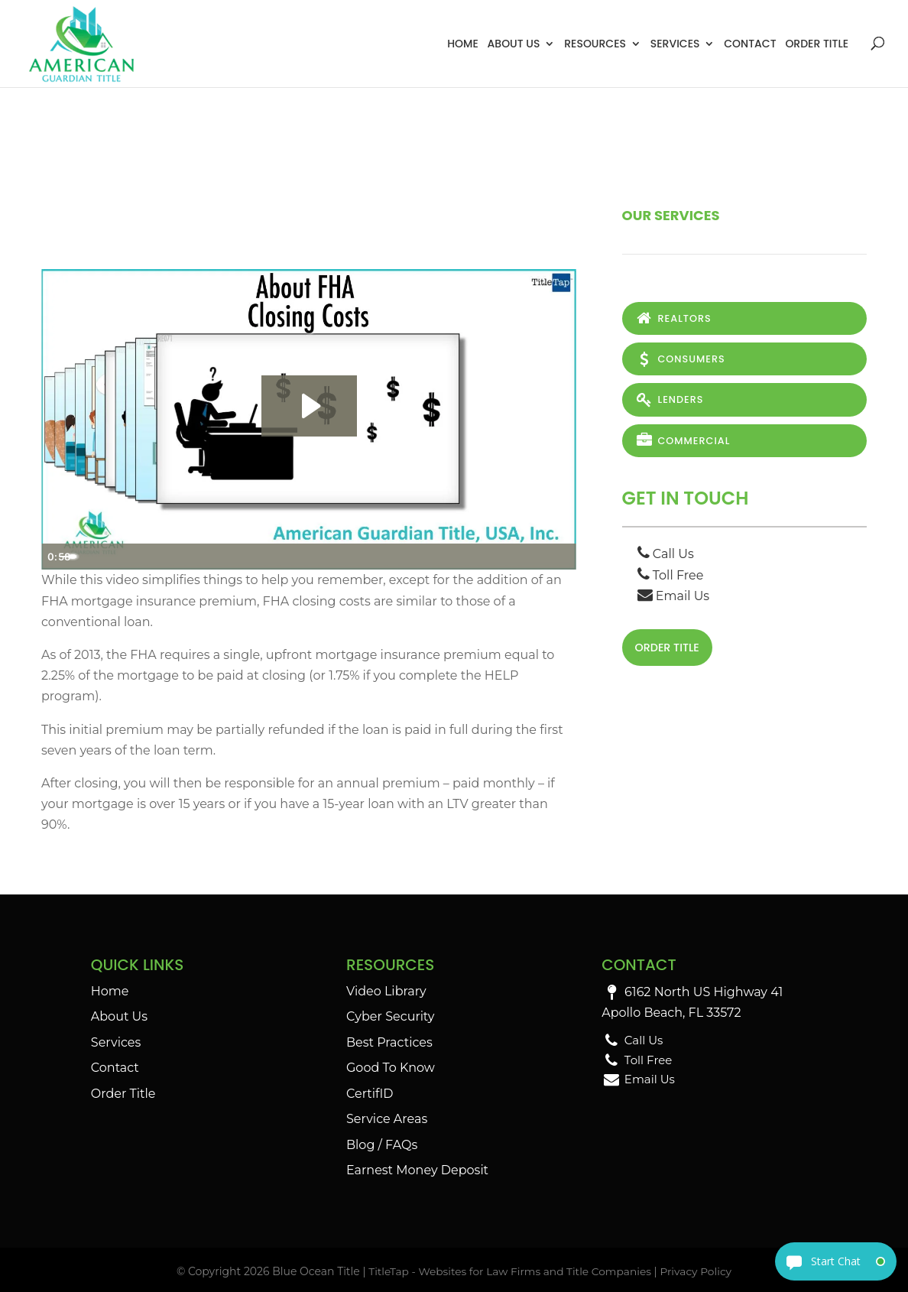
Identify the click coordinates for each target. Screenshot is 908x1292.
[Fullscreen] (561, 557)
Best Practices (389, 1042)
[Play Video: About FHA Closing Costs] (309, 406)
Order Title (816, 43)
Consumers (680, 359)
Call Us (665, 555)
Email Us (673, 596)
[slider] (292, 557)
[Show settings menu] (530, 557)
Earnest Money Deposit (417, 1170)
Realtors (673, 318)
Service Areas (386, 1119)
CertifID (370, 1093)
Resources (595, 43)
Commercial (682, 441)
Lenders (669, 400)
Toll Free (670, 576)
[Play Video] (56, 557)
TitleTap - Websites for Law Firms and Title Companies (509, 1271)
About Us (514, 43)
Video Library (386, 991)
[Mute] (500, 557)
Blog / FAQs (381, 1145)
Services (675, 43)
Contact (750, 43)
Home (462, 43)
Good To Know (390, 1067)
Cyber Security (390, 1016)
